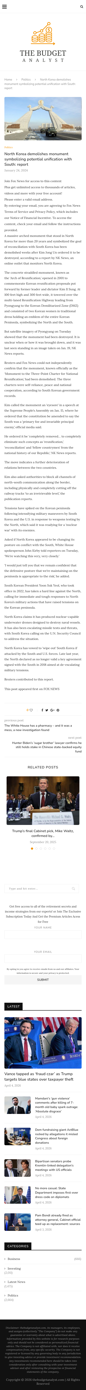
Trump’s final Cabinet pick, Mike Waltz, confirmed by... (43, 833)
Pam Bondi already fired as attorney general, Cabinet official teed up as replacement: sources (58, 1219)
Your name (43, 932)
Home (8, 80)
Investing (14, 1268)
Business (44, 1259)
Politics (26, 80)
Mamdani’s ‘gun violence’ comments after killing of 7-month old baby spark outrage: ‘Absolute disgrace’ (56, 1104)
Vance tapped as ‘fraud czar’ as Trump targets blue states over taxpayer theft (38, 1076)
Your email (43, 956)
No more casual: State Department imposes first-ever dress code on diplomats (56, 1192)
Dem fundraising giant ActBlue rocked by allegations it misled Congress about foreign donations (56, 1136)
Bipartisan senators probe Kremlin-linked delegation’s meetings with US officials (54, 1165)
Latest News (16, 1282)
